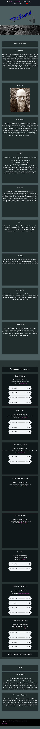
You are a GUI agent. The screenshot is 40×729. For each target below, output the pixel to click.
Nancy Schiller (21, 452)
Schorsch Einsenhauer (23, 593)
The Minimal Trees (23, 522)
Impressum (4, 723)
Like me (10, 1)
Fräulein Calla (23, 383)
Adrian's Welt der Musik (21, 486)
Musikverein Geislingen (21, 628)
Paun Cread (23, 417)
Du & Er (23, 559)
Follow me (17, 1)
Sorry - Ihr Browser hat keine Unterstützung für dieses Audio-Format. (20, 388)
